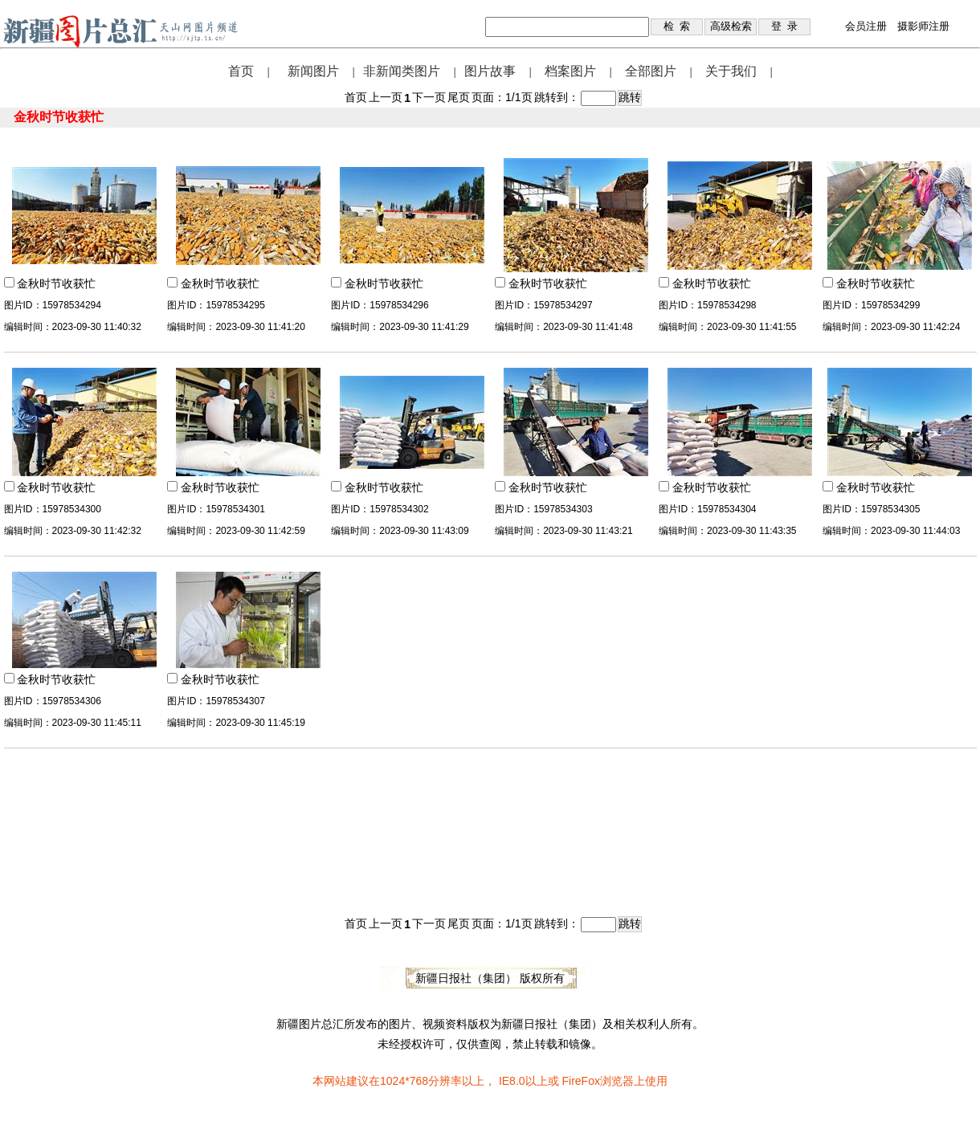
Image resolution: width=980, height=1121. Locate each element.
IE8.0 (512, 1080)
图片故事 (490, 71)
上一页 (385, 97)
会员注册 (866, 26)
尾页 (458, 97)
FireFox (580, 1080)
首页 (241, 71)
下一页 (429, 97)
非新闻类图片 (401, 71)
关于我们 (731, 71)
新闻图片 (313, 71)
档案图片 (570, 71)
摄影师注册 (923, 26)
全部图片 (650, 71)
